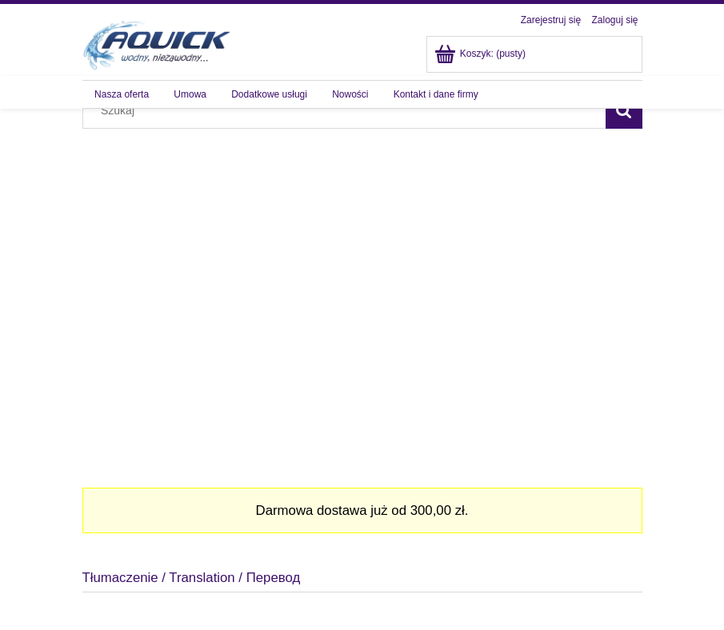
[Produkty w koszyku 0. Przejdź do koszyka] (481, 53)
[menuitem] (122, 94)
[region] (362, 292)
